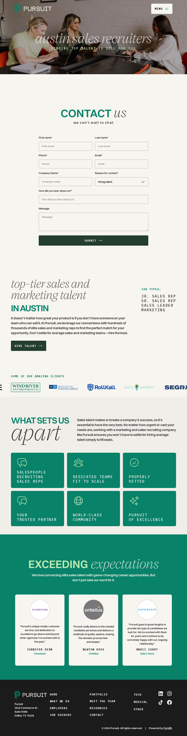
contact (97, 714)
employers (59, 708)
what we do (60, 701)
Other (139, 709)
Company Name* (48, 173)
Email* (98, 155)
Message (44, 208)
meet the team (102, 701)
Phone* (43, 155)
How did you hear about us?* (55, 190)
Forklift (168, 728)
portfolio (98, 694)
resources (98, 708)
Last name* (101, 137)
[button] (121, 181)
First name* (45, 137)
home (54, 694)
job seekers (61, 714)
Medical (141, 702)
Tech (138, 694)
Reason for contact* (106, 173)
